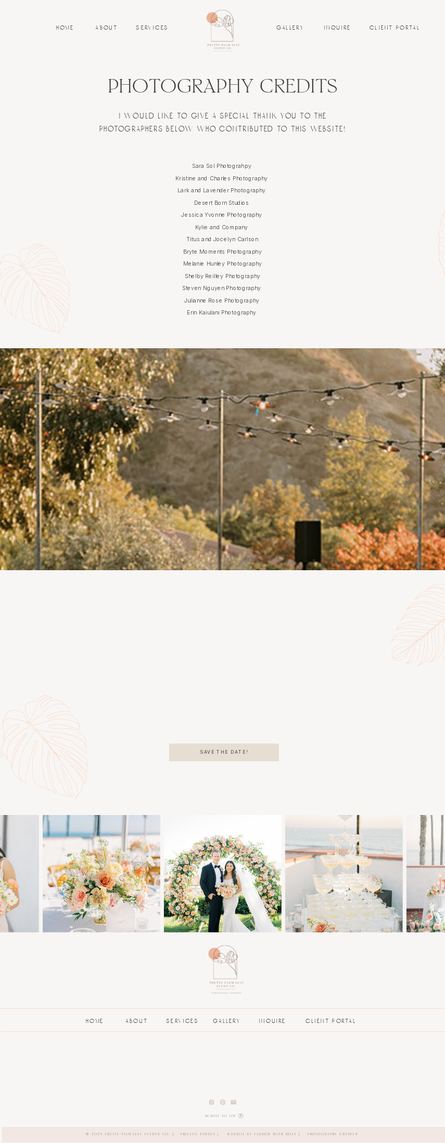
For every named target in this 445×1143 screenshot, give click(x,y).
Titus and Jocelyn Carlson (222, 239)
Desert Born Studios (222, 202)
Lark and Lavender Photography (222, 190)
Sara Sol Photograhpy (221, 165)
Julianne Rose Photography (222, 300)
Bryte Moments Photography (222, 251)
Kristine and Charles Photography (222, 178)
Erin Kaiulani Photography (222, 312)
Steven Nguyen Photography (222, 288)
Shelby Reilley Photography (222, 276)
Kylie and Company (222, 227)
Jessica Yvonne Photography (222, 214)
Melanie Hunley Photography (222, 263)
